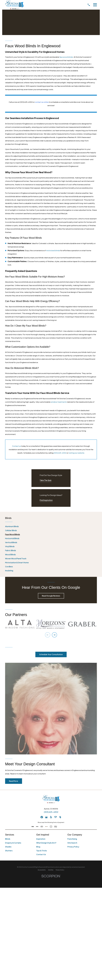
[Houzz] (60, 817)
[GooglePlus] (46, 817)
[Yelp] (51, 817)
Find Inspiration (46, 500)
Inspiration (40, 839)
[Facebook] (42, 817)
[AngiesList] (55, 817)
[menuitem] (51, 526)
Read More (13, 781)
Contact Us (41, 854)
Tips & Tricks (41, 850)
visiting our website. (77, 453)
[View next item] (54, 634)
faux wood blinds (66, 57)
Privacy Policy (73, 847)
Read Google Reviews (51, 596)
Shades (8, 847)
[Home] (14, 4)
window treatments (59, 402)
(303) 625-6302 (60, 453)
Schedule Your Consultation (51, 654)
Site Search (72, 843)
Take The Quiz (45, 480)
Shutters (9, 850)
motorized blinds (53, 250)
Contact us (16, 446)
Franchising (72, 839)
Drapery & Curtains (13, 843)
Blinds (7, 839)
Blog (38, 847)
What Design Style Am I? (46, 843)
